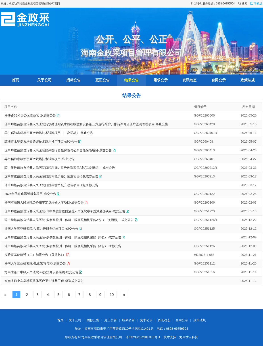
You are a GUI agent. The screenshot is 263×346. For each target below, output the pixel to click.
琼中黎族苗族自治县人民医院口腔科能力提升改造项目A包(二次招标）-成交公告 (59, 167)
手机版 (256, 3)
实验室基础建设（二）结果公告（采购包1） (35, 254)
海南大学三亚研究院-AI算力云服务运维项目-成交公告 (41, 228)
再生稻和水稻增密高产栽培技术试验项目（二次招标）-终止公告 (48, 133)
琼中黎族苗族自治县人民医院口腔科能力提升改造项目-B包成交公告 (51, 176)
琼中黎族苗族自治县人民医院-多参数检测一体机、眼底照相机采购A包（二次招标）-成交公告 (69, 220)
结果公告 (131, 80)
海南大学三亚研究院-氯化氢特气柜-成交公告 (35, 263)
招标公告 (73, 80)
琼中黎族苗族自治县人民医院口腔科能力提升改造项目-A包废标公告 (51, 185)
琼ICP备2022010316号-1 (142, 337)
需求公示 (160, 80)
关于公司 (44, 80)
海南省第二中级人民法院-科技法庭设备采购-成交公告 (41, 272)
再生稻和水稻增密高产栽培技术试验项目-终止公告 (39, 159)
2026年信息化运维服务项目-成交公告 (30, 194)
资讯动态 (189, 80)
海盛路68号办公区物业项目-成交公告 (30, 115)
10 (112, 295)
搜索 (242, 3)
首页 (15, 80)
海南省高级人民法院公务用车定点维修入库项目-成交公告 (44, 202)
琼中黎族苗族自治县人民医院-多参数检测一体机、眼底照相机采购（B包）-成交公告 (62, 237)
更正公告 (102, 80)
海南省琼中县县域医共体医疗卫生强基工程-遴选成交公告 (44, 281)
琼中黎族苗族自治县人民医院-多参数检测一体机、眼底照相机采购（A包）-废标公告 (62, 246)
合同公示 (218, 80)
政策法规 (247, 80)
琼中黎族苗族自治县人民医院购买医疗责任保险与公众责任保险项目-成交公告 (58, 150)
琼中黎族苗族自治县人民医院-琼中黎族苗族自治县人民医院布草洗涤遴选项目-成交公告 (64, 211)
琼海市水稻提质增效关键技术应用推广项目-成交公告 (40, 141)
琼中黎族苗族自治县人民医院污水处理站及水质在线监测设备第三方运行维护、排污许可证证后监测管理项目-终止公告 (86, 124)
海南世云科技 (188, 337)
